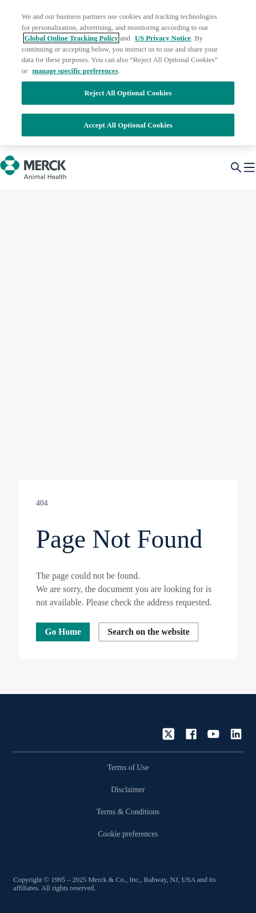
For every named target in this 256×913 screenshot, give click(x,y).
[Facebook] (191, 734)
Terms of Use (128, 767)
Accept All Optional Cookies (128, 125)
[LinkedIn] (236, 734)
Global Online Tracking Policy (71, 38)
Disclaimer (128, 790)
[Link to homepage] (46, 724)
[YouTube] (213, 734)
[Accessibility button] (30, 859)
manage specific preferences (75, 71)
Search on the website (148, 631)
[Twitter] (168, 734)
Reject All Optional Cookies (128, 93)
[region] (128, 72)
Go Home (63, 631)
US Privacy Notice (163, 38)
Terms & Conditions (128, 812)
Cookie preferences (128, 834)
